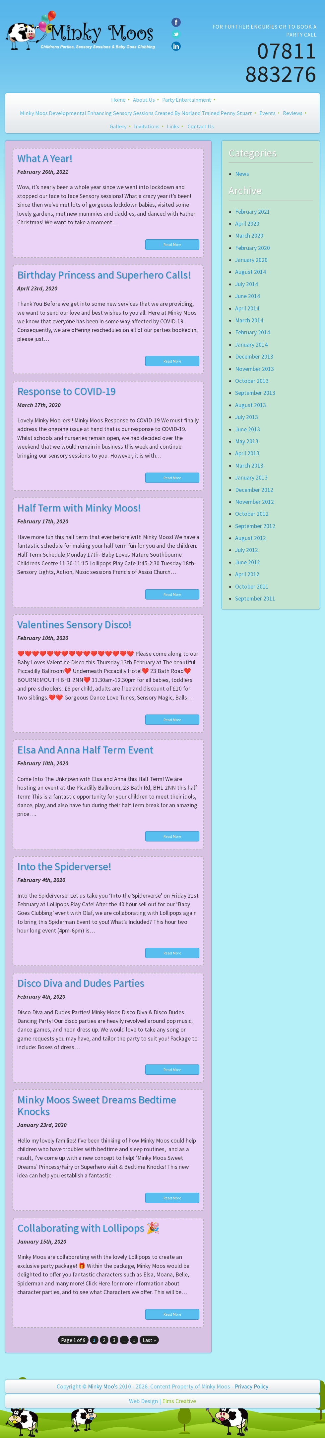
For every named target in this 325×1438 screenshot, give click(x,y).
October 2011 (252, 586)
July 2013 (246, 417)
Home (118, 99)
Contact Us (201, 126)
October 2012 (252, 513)
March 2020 (249, 235)
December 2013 (254, 356)
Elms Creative (179, 1401)
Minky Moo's (103, 1386)
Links (173, 126)
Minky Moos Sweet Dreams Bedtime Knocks (96, 1105)
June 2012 (247, 562)
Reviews (292, 113)
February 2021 (252, 211)
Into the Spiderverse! (64, 866)
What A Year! (45, 158)
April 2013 (247, 453)
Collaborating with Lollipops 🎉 (88, 1228)
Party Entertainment (186, 99)
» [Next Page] (134, 1340)
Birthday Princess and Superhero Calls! (104, 274)
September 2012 (255, 526)
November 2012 (254, 501)
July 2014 (246, 284)
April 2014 (247, 308)
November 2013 (254, 369)
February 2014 (252, 332)
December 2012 (254, 490)
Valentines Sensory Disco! (74, 624)
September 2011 (255, 598)
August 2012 (250, 538)
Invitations (147, 126)
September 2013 (255, 392)
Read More (172, 244)
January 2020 (251, 260)
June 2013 (247, 429)
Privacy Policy (251, 1386)
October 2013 (252, 381)
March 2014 (249, 320)
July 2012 (246, 550)
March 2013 (249, 465)
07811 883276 (281, 62)
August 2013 (250, 405)
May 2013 (246, 441)
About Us (144, 99)
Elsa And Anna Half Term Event (85, 749)
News (242, 173)
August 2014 (250, 272)
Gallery (118, 126)
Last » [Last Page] (149, 1340)
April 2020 (247, 223)
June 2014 (247, 296)
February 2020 (252, 248)
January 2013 (251, 477)
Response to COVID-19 (66, 391)
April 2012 (247, 574)
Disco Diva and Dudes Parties (80, 983)
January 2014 (251, 344)
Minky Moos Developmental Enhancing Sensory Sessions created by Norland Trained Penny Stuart (136, 113)
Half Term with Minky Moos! (79, 507)
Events (267, 113)
